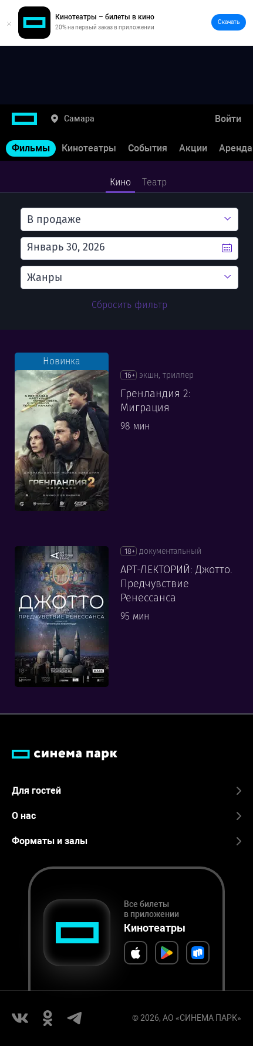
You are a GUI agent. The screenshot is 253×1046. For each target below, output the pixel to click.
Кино (120, 182)
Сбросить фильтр (129, 304)
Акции (193, 148)
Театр (154, 182)
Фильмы (31, 148)
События (147, 148)
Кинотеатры (89, 148)
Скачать (228, 22)
